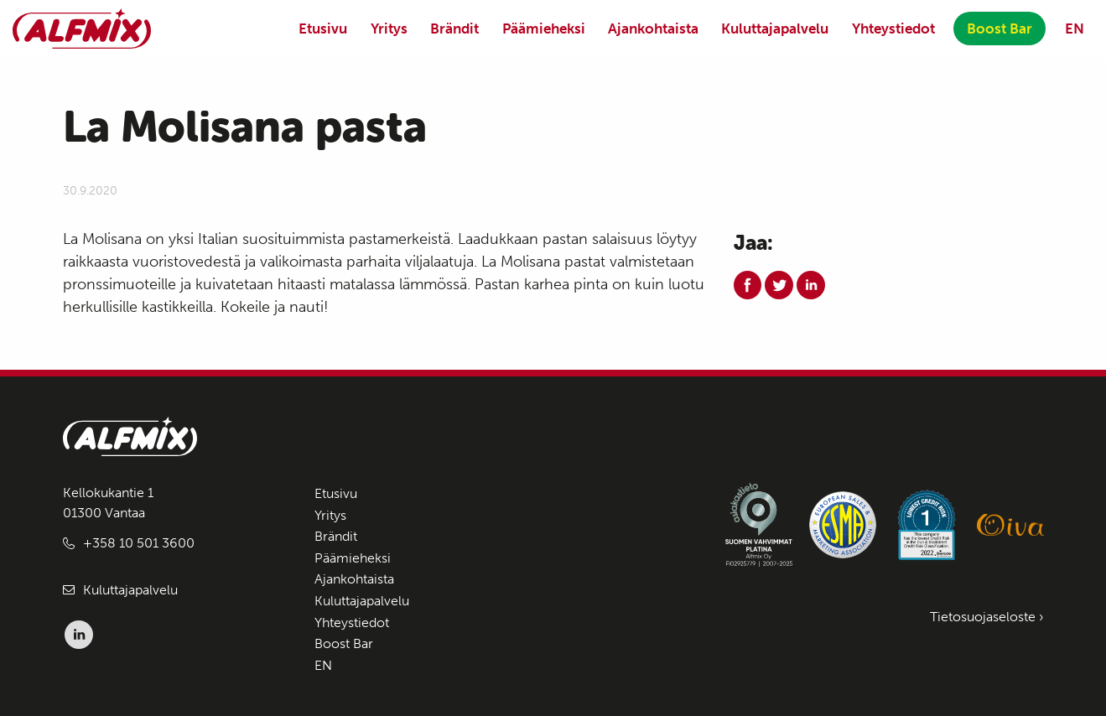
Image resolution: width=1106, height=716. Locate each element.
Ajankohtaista (653, 28)
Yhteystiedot (893, 28)
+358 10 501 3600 (139, 543)
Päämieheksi (543, 28)
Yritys (389, 28)
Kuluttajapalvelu (774, 28)
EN (1074, 28)
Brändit (454, 28)
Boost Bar (999, 28)
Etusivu (323, 28)
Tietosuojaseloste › (987, 617)
